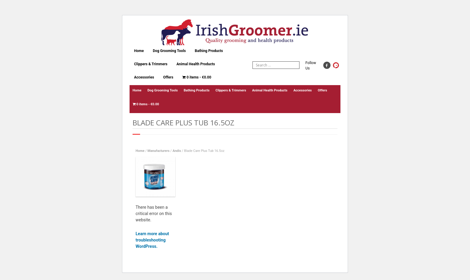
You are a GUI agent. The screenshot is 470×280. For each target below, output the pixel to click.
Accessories (144, 77)
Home (139, 51)
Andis (177, 151)
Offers (168, 77)
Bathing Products (209, 51)
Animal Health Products (196, 64)
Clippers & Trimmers (151, 64)
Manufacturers (159, 151)
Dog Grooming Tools (169, 51)
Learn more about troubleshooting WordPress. (152, 240)
